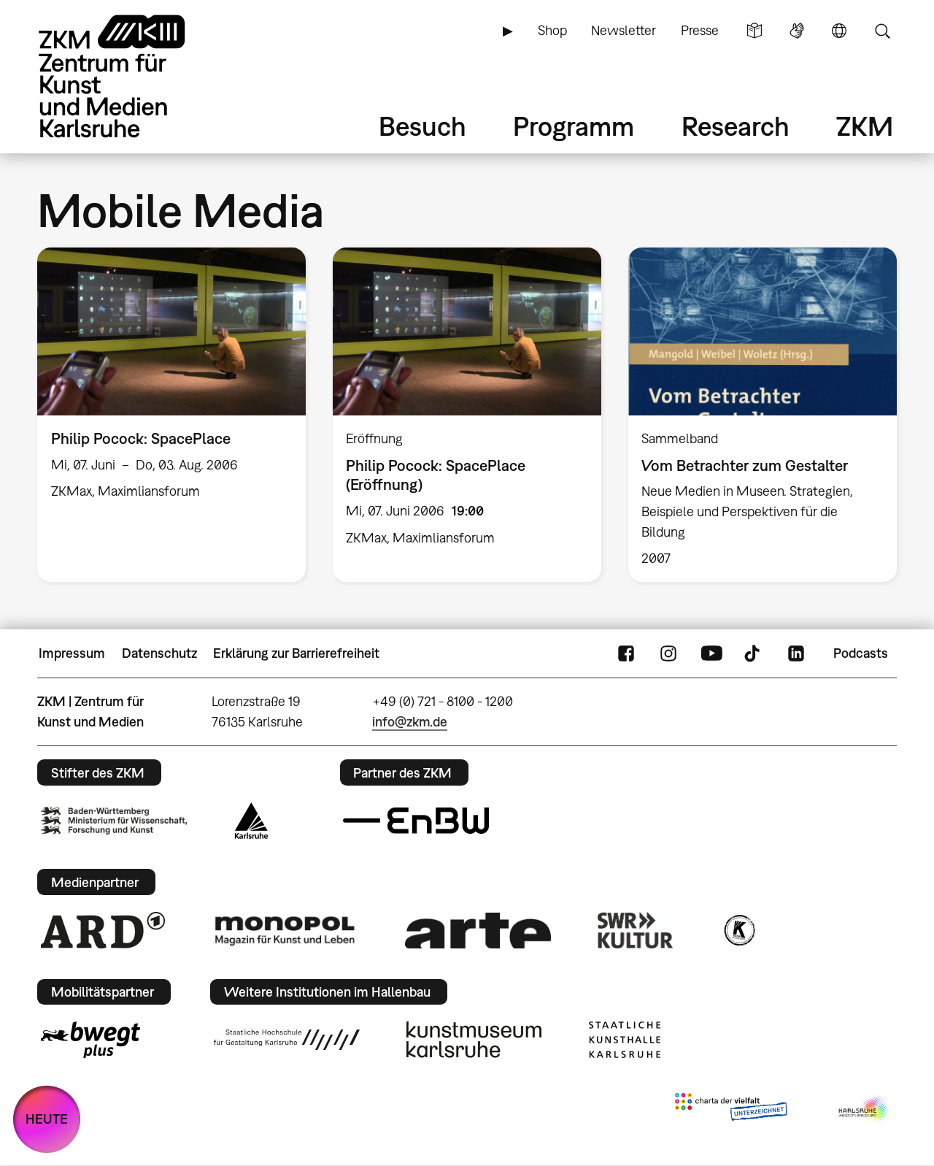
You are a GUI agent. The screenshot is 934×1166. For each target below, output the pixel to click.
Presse (700, 30)
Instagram (668, 653)
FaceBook (626, 653)
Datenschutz (159, 653)
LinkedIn (796, 653)
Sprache (839, 30)
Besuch (422, 126)
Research (736, 126)
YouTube (711, 653)
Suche (882, 30)
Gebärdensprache (796, 30)
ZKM (864, 126)
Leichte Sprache (754, 30)
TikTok (753, 653)
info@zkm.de (409, 721)
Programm (573, 126)
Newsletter (623, 30)
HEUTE (47, 1119)
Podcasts (860, 653)
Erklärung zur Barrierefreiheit (296, 653)
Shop (552, 30)
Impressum (72, 653)
